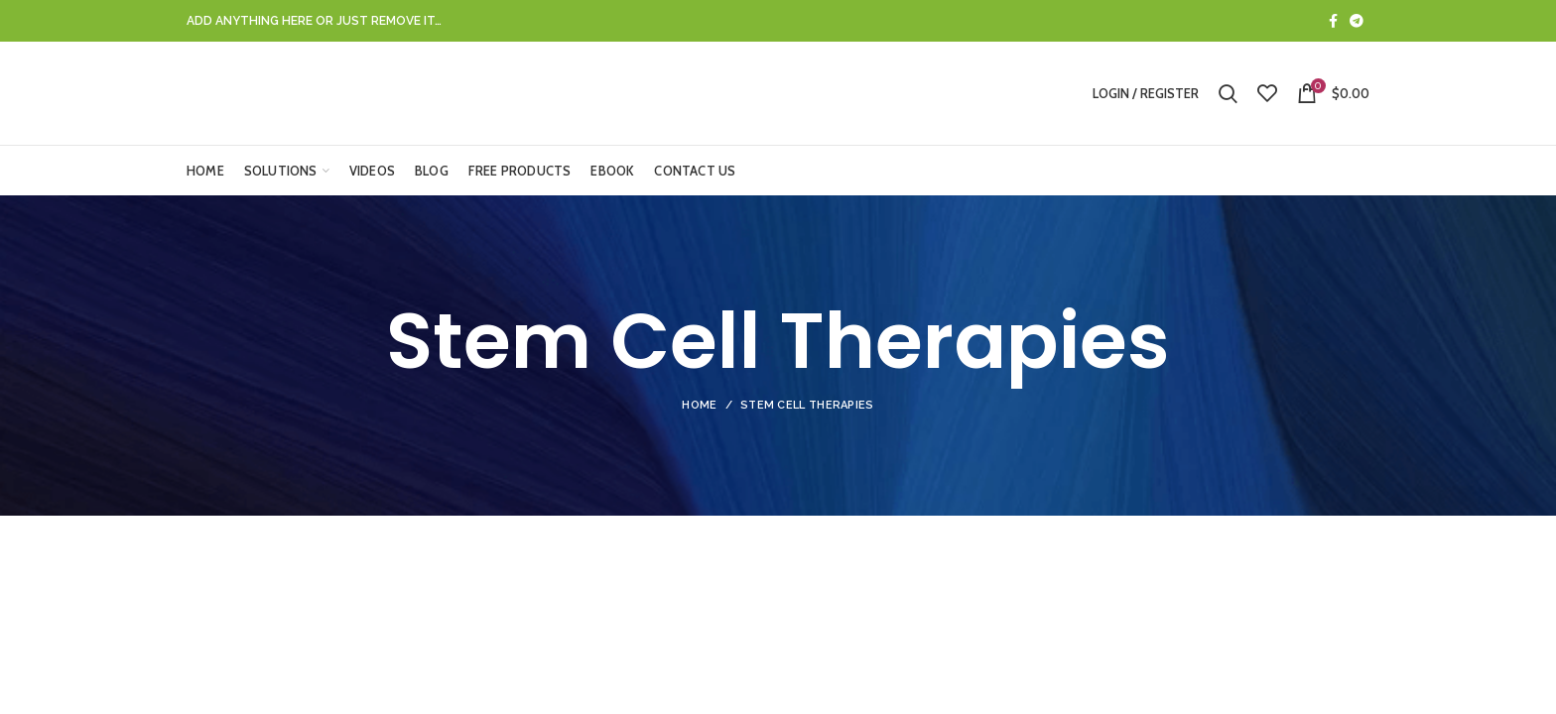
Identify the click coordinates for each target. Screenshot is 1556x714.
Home (699, 405)
